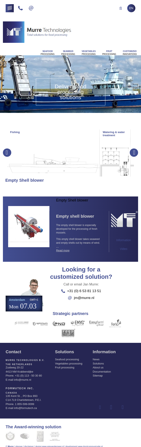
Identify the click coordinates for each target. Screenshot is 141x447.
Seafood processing (67, 356)
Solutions (98, 360)
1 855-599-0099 (24, 400)
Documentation (102, 368)
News (96, 356)
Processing (48, 52)
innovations (130, 52)
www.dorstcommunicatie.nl (90, 442)
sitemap (19, 442)
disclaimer (29, 442)
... (79, 234)
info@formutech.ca (25, 404)
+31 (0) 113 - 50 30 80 (28, 372)
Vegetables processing (68, 360)
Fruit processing (64, 364)
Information (123, 240)
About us (98, 364)
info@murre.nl (22, 376)
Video (123, 249)
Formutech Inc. (18, 385)
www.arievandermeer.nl (53, 442)
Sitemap (98, 372)
